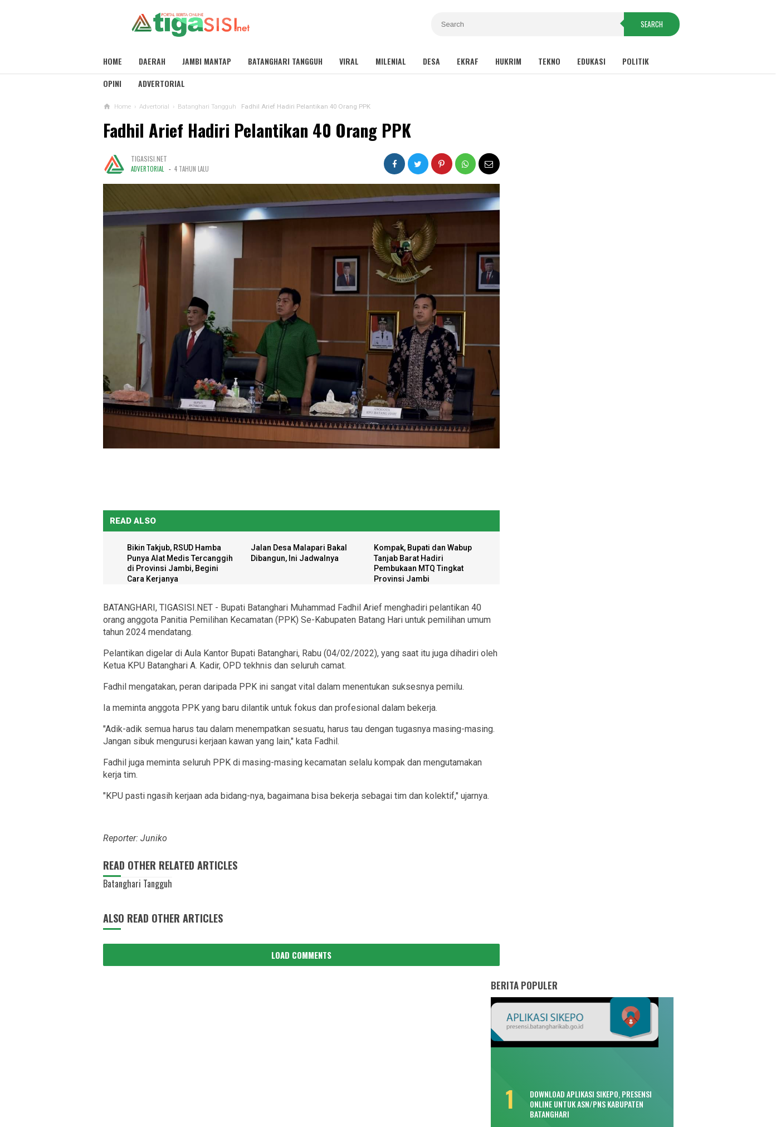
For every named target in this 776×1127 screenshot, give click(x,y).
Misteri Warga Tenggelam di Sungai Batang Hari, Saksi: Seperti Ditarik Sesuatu (580, 376)
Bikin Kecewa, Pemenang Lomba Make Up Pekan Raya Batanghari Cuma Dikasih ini (575, 322)
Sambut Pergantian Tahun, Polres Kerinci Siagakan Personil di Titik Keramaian (588, 742)
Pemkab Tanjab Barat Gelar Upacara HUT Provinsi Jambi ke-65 (589, 803)
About (395, 1081)
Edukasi (591, 61)
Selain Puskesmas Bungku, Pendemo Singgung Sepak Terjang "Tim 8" (581, 512)
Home (112, 61)
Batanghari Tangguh (285, 61)
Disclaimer (283, 1081)
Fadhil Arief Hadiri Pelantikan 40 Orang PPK (257, 130)
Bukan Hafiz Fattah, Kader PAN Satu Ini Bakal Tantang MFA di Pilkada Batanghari (580, 604)
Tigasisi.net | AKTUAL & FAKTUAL (385, 1099)
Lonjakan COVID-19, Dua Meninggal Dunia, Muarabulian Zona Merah (578, 424)
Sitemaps (235, 1081)
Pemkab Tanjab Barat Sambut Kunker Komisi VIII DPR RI (594, 772)
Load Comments (298, 950)
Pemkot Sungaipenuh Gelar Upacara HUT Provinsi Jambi (588, 833)
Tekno (549, 61)
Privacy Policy (344, 1081)
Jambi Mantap (206, 61)
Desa (431, 61)
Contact (434, 1081)
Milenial (390, 61)
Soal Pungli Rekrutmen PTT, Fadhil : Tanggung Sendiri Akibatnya (580, 556)
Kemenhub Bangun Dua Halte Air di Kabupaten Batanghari (578, 653)
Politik (635, 61)
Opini (112, 83)
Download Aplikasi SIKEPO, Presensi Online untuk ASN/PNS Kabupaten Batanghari (606, 226)
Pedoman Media (529, 1081)
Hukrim (508, 61)
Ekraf (468, 61)
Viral (349, 61)
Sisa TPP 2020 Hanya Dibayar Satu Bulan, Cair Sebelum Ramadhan (579, 274)
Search (648, 24)
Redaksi (475, 1081)
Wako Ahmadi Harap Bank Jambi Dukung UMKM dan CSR (587, 864)
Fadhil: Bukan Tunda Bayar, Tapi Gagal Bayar (574, 468)
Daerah (152, 61)
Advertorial (161, 83)
